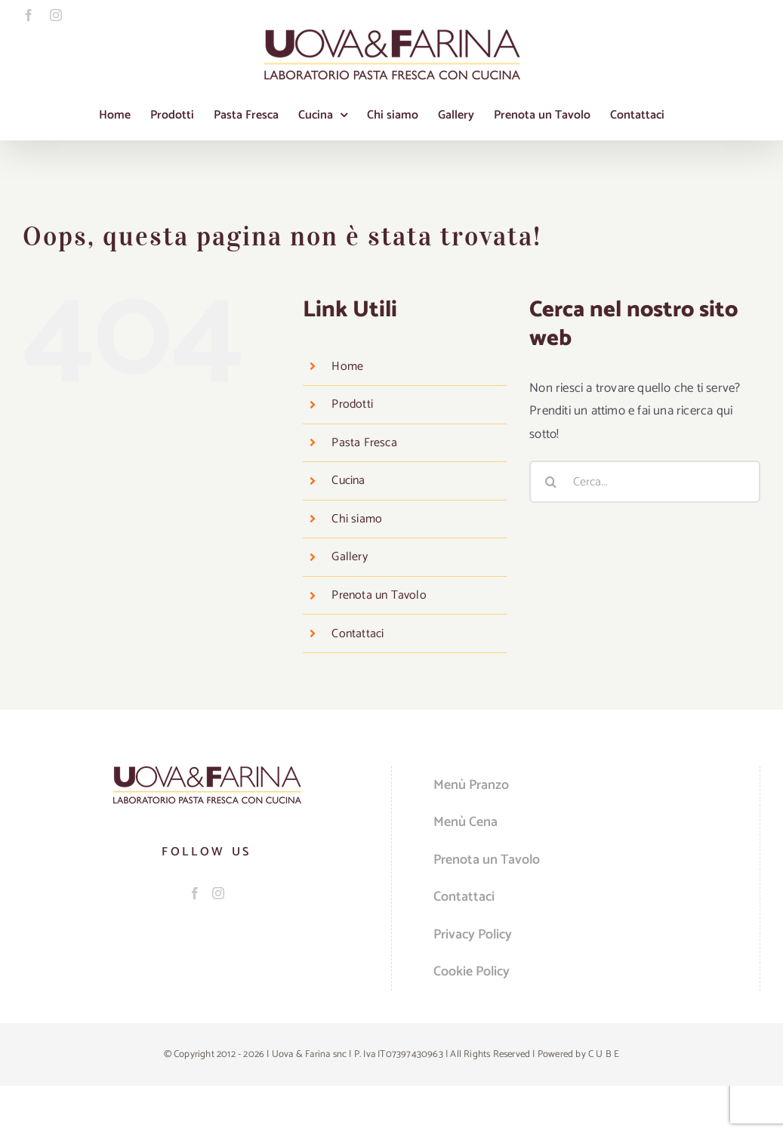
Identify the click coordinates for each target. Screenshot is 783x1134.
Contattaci (357, 634)
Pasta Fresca (363, 443)
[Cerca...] (644, 482)
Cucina (348, 480)
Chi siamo (356, 519)
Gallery (349, 557)
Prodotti (352, 404)
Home (347, 366)
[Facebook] (195, 893)
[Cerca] (550, 482)
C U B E (603, 1054)
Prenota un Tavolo (378, 595)
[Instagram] (218, 893)
